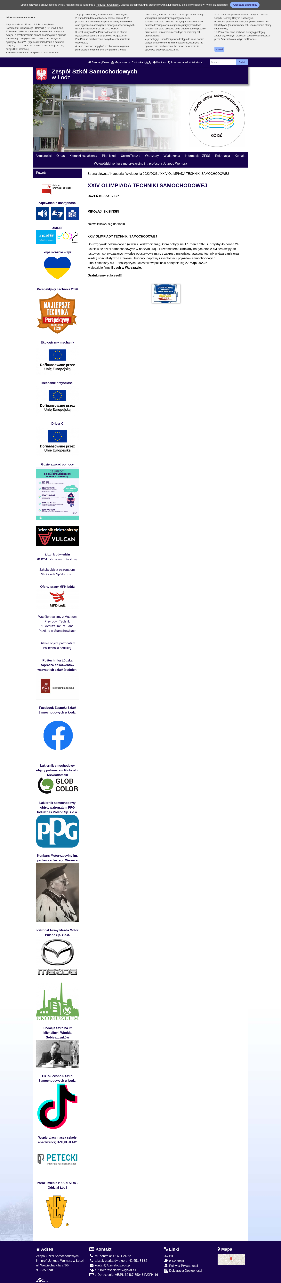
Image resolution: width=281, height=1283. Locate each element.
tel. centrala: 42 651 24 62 (110, 1256)
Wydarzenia (172, 155)
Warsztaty (152, 155)
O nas (60, 155)
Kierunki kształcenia (83, 155)
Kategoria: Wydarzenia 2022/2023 (134, 173)
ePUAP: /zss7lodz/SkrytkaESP (113, 1270)
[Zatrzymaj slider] (36, 148)
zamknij (219, 49)
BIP (169, 1256)
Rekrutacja (222, 155)
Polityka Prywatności (181, 1265)
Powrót (41, 172)
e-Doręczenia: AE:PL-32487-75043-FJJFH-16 (123, 1274)
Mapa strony (120, 62)
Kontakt (240, 155)
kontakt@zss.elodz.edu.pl (109, 1265)
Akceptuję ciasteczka (245, 4)
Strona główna (98, 62)
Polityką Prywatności (107, 4)
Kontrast (159, 62)
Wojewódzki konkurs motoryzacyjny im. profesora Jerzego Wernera (140, 163)
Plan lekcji (109, 155)
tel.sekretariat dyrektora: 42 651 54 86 (118, 1260)
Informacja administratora (185, 62)
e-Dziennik (174, 1261)
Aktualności (44, 155)
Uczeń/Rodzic (130, 155)
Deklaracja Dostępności (183, 1271)
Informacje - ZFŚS (197, 155)
